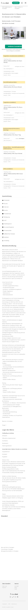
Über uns (4, 586)
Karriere (4, 587)
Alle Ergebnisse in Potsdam (7, 7)
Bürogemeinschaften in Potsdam (9, 551)
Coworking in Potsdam (7, 549)
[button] (4, 33)
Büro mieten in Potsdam (19, 7)
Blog (16, 587)
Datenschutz (14, 603)
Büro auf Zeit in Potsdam (7, 547)
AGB (9, 603)
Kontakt (17, 586)
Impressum (4, 603)
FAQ (16, 589)
